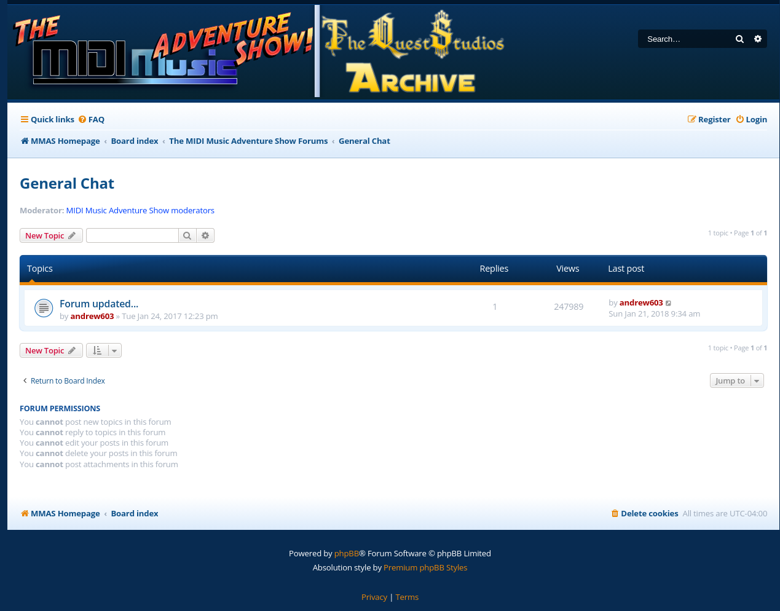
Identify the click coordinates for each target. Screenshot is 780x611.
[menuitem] (90, 119)
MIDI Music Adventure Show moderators (140, 210)
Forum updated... (99, 303)
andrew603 (92, 315)
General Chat (67, 183)
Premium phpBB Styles (425, 567)
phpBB (346, 553)
